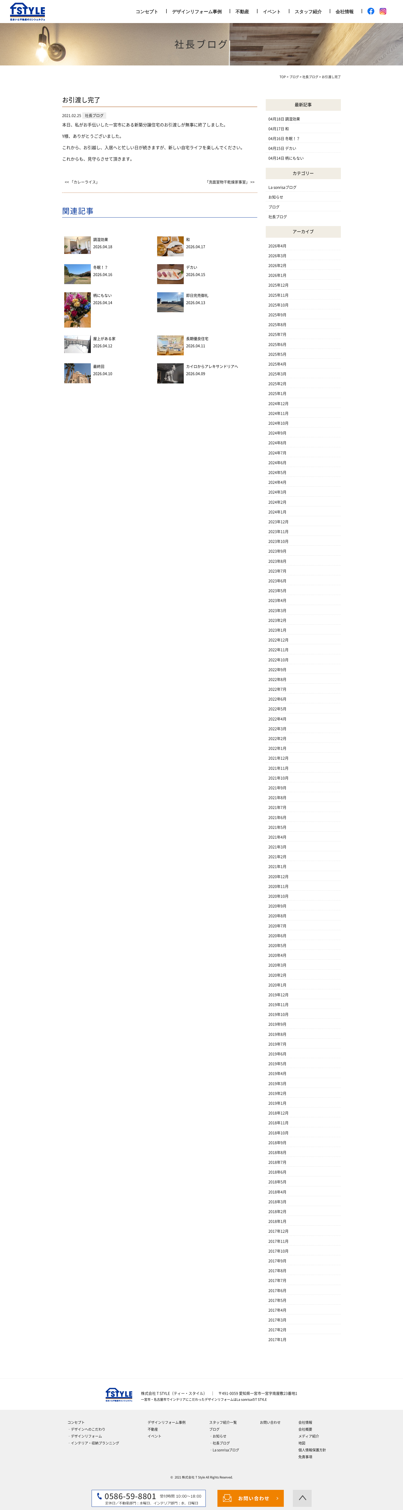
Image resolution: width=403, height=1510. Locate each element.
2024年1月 (277, 512)
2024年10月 (278, 423)
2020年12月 (278, 876)
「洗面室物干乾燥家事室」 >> (230, 182)
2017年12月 (278, 1231)
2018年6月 (277, 1172)
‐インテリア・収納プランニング (93, 1443)
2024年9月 (277, 433)
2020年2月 (277, 975)
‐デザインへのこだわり (86, 1429)
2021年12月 (278, 758)
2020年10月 (278, 896)
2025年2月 (277, 384)
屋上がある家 (104, 339)
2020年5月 (277, 945)
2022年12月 (278, 640)
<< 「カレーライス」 (82, 182)
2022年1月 (277, 748)
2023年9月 (277, 551)
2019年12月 (278, 995)
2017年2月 (277, 1330)
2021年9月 (277, 788)
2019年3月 (277, 1083)
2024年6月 (277, 463)
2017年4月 (277, 1310)
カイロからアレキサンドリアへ (212, 366)
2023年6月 (277, 581)
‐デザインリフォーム (84, 1436)
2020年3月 (277, 965)
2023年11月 (278, 531)
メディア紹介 (308, 1436)
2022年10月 (278, 660)
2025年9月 (277, 315)
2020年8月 (277, 916)
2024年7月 (277, 453)
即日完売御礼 (197, 295)
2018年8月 (277, 1152)
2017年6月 (277, 1290)
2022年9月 (277, 670)
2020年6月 (277, 936)
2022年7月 (277, 689)
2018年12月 (278, 1113)
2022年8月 (277, 679)
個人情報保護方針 (312, 1450)
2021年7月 (277, 807)
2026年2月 (277, 265)
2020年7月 (277, 926)
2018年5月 (277, 1182)
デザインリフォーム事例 (197, 11)
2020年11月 (278, 886)
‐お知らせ (217, 1436)
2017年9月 (277, 1261)
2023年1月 (277, 630)
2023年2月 (277, 620)
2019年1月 (277, 1103)
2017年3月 (277, 1320)
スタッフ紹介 (308, 11)
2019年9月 (277, 1024)
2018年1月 (277, 1221)
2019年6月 (277, 1054)
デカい (191, 267)
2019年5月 (277, 1064)
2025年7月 (277, 334)
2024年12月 (278, 403)
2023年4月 (277, 600)
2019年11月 (278, 1004)
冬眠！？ (100, 267)
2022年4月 (277, 719)
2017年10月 (278, 1251)
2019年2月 (277, 1093)
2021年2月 (277, 857)
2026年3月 (277, 256)
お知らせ (275, 197)
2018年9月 (277, 1143)
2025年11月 (278, 295)
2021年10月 (278, 778)
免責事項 (305, 1457)
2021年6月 (277, 817)
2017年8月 (277, 1271)
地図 (301, 1443)
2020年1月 (277, 985)
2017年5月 (277, 1300)
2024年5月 (277, 472)
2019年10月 (278, 1014)
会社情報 (345, 11)
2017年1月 (277, 1339)
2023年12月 (278, 522)
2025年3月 (277, 374)
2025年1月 (277, 393)
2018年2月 (277, 1211)
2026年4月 (277, 246)
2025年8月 (277, 324)
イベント (272, 11)
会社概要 (305, 1429)
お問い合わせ (270, 1422)
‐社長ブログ (219, 1443)
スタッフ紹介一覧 (223, 1422)
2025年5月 (277, 354)
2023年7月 (277, 571)
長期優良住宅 (197, 339)
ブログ (274, 207)
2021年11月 (278, 768)
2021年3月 (277, 847)
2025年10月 (278, 305)
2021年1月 (277, 866)
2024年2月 (277, 502)
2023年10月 (278, 541)
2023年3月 (277, 610)
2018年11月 (278, 1123)
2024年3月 (277, 492)
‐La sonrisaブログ (224, 1450)
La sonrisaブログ (282, 187)
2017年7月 (277, 1280)
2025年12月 (278, 285)
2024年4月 (277, 482)
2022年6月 (277, 699)
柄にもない (102, 295)
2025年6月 (277, 344)
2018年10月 (278, 1133)
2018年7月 (277, 1162)
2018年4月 (277, 1192)
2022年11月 (278, 650)
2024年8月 (277, 443)
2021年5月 (277, 827)
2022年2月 (277, 738)
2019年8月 (277, 1034)
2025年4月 (277, 364)
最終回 (98, 366)
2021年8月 (277, 798)
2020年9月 (277, 906)
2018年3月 (277, 1202)
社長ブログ (277, 217)
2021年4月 (277, 837)
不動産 (242, 11)
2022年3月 (277, 729)
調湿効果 (100, 239)
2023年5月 (277, 591)
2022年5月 (277, 709)
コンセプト (147, 11)
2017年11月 (278, 1241)
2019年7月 (277, 1044)
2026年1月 (277, 275)
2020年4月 (277, 955)
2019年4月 (277, 1073)
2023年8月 (277, 561)
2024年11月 (278, 413)
